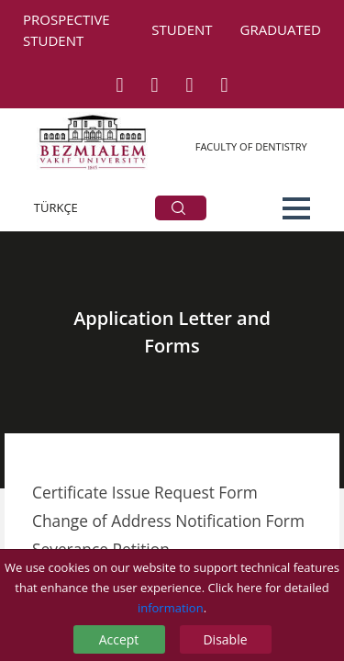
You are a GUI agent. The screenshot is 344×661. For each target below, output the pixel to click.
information (171, 607)
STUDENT (181, 29)
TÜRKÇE (56, 207)
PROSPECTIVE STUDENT (66, 30)
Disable (225, 639)
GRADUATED (280, 29)
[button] (296, 208)
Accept (119, 639)
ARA (178, 208)
